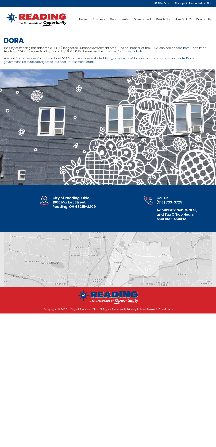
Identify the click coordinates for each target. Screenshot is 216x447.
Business (99, 19)
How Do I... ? (183, 19)
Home (83, 19)
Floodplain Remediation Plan (193, 3)
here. (186, 48)
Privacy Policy (136, 309)
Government (142, 19)
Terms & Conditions (160, 309)
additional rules (133, 51)
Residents (163, 19)
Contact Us (203, 19)
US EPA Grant (163, 3)
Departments (119, 19)
